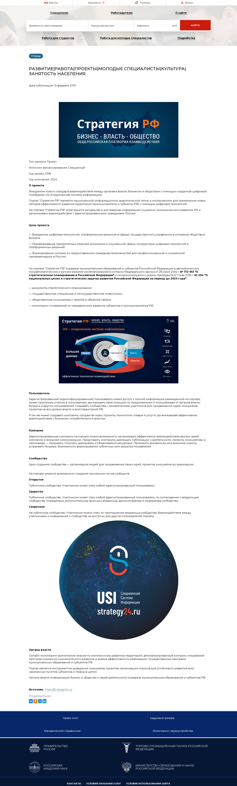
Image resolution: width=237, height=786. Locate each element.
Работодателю (122, 13)
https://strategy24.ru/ (58, 689)
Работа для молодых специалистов (126, 38)
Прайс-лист (118, 718)
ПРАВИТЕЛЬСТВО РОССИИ (48, 773)
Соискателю (59, 13)
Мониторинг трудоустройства (118, 757)
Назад (36, 56)
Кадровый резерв (118, 731)
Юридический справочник (118, 744)
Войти (187, 2)
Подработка (186, 38)
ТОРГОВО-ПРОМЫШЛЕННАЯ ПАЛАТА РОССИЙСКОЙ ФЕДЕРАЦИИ (164, 773)
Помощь (142, 2)
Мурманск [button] (96, 2)
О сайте (181, 13)
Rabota (51, 2)
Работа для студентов (58, 38)
